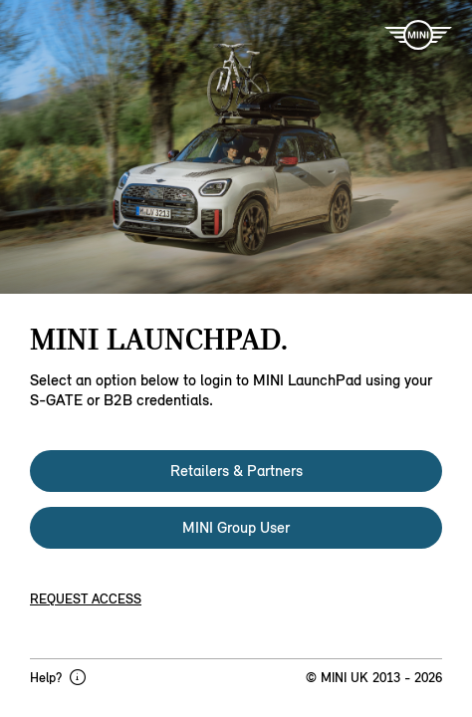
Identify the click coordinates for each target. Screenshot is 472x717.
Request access (85, 599)
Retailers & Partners (236, 470)
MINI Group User (236, 527)
